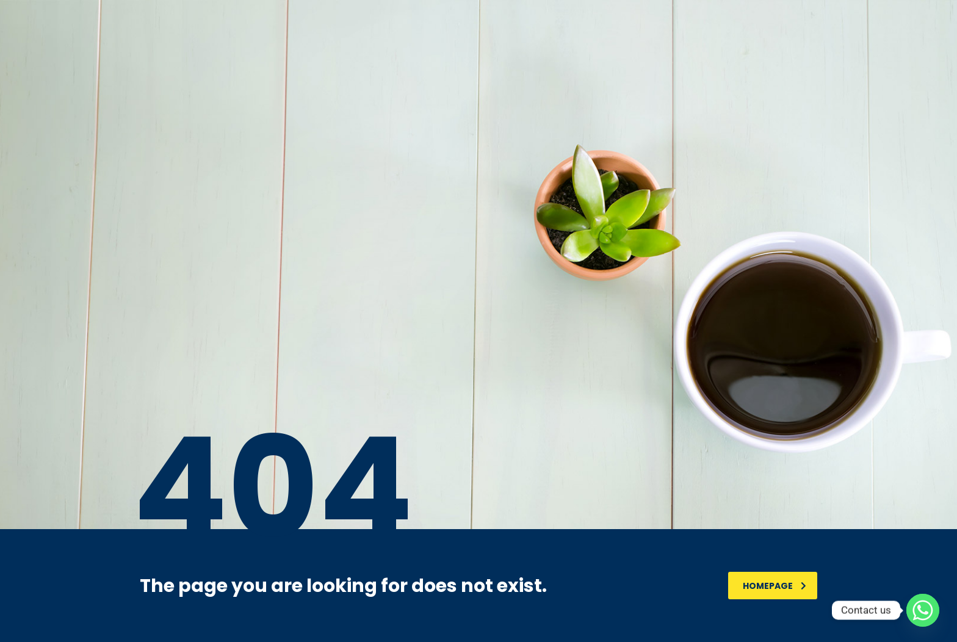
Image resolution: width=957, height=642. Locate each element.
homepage (774, 586)
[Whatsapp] (922, 610)
